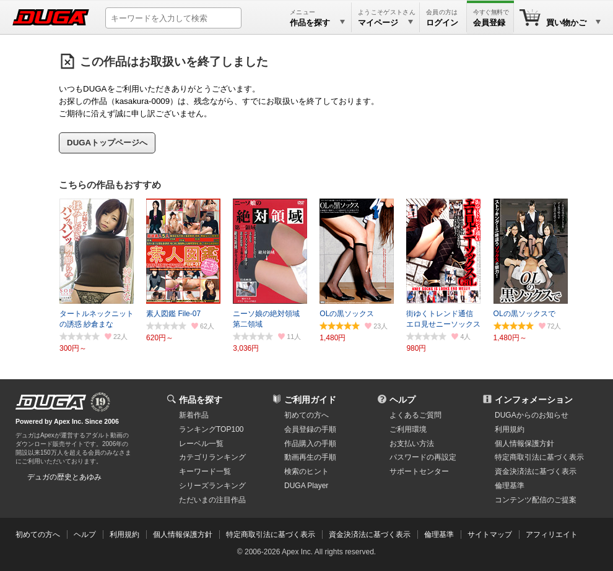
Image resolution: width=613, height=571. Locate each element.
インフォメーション (534, 400)
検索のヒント (306, 471)
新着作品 (194, 415)
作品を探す (200, 400)
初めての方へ (306, 415)
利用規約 (509, 429)
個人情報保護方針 (524, 443)
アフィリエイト (552, 534)
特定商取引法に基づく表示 (270, 534)
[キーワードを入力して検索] (173, 17)
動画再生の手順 (310, 457)
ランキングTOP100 (211, 429)
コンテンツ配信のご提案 (535, 500)
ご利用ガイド (310, 400)
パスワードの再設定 (422, 457)
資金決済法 (535, 471)
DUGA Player (306, 485)
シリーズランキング (212, 485)
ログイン (442, 22)
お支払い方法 (411, 443)
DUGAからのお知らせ (531, 415)
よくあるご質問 (415, 415)
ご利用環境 (408, 429)
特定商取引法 (539, 457)
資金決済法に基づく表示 (370, 534)
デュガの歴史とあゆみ (64, 477)
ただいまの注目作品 (212, 500)
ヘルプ (402, 400)
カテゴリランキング (212, 457)
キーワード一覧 (205, 471)
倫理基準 (509, 485)
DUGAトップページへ (107, 142)
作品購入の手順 (310, 443)
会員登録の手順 (310, 429)
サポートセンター (419, 471)
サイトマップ (489, 534)
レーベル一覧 (201, 443)
